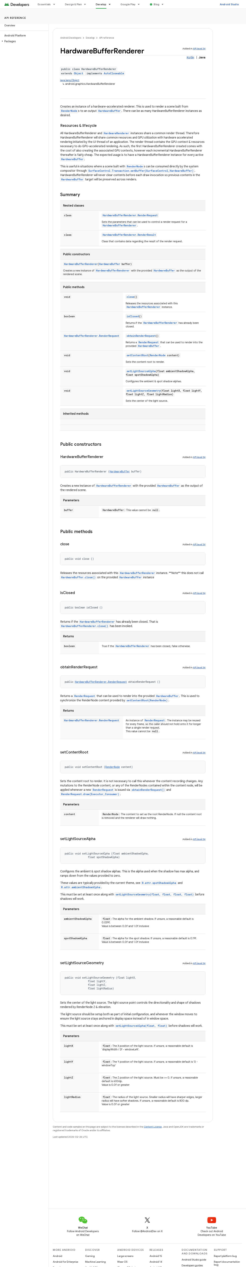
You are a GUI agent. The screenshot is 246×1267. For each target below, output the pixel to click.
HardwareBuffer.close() (78, 577)
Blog (156, 4)
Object (78, 73)
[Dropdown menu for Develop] (111, 4)
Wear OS (122, 1261)
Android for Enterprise (65, 1261)
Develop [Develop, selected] (101, 4)
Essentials (44, 4)
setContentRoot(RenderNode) (147, 700)
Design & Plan (73, 4)
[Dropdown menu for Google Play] (140, 4)
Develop (90, 37)
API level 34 (199, 48)
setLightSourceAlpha (141, 371)
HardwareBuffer (109, 111)
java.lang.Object (69, 80)
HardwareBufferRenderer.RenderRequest (130, 215)
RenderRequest (149, 342)
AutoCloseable (114, 73)
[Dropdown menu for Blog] (164, 4)
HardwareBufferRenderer (119, 225)
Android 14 (156, 1261)
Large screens (125, 1256)
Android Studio (229, 4)
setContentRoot (137, 355)
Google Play (128, 4)
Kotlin (190, 57)
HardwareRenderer (116, 133)
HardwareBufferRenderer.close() (84, 626)
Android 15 (156, 1256)
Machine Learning (95, 1261)
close (130, 297)
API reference (15, 17)
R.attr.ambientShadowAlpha (80, 887)
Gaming (90, 1256)
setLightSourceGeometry (144, 390)
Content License (153, 1126)
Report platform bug (225, 1256)
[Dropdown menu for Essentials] (56, 4)
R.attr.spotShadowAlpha (159, 883)
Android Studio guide (194, 1259)
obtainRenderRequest (141, 335)
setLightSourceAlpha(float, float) (141, 1025)
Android (57, 1256)
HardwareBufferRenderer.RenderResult (129, 234)
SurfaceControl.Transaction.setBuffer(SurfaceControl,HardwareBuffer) (141, 170)
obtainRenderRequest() (148, 790)
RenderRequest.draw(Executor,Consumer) (90, 794)
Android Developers (70, 37)
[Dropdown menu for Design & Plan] (86, 4)
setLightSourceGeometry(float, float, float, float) (155, 894)
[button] (23, 41)
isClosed (133, 316)
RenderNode (69, 111)
